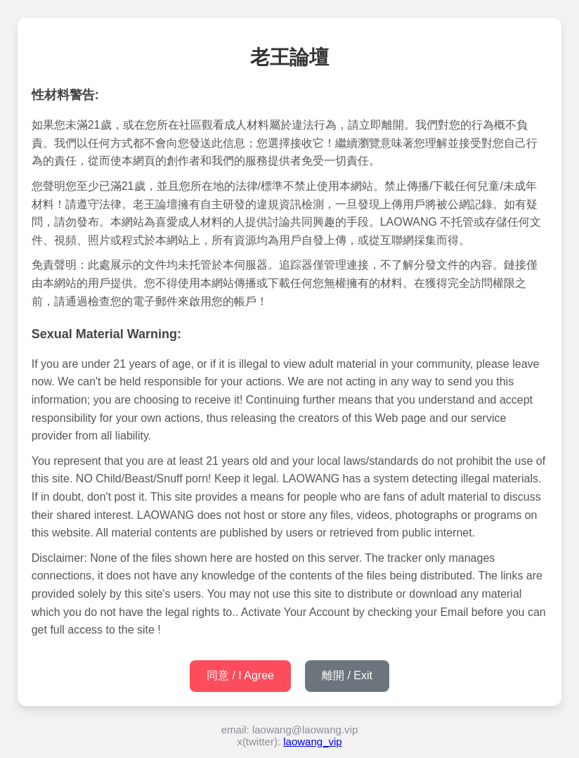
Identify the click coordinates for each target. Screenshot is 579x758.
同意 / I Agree (240, 675)
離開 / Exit (347, 675)
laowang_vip (312, 741)
